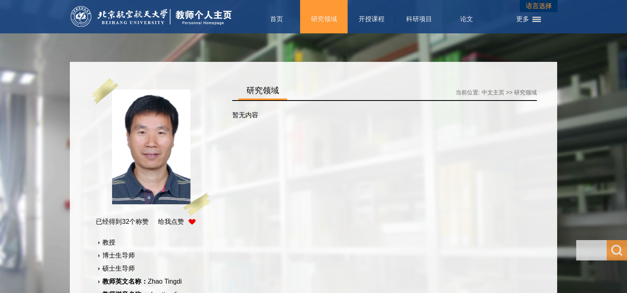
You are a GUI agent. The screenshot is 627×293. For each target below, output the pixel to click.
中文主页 (493, 92)
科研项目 (419, 18)
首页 (276, 18)
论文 (466, 18)
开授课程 (372, 18)
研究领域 (324, 18)
